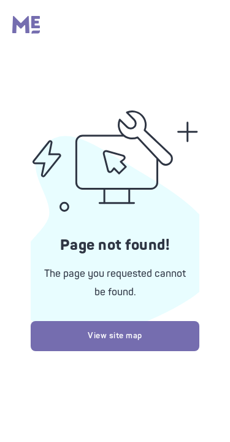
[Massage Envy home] (26, 31)
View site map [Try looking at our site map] (115, 336)
